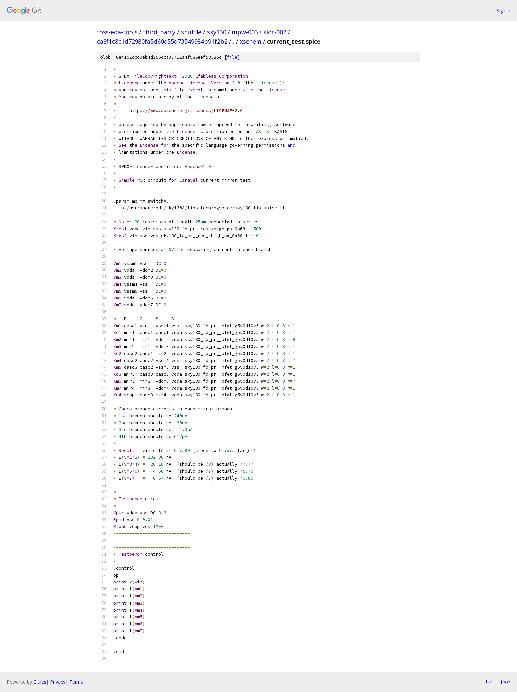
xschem (250, 41)
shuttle (191, 32)
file (232, 57)
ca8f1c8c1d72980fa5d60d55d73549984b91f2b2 (162, 41)
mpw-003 (245, 32)
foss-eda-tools (117, 32)
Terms (76, 682)
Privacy (57, 682)
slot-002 (274, 32)
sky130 (216, 32)
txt (489, 682)
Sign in (503, 10)
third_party (159, 32)
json (505, 682)
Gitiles (39, 682)
